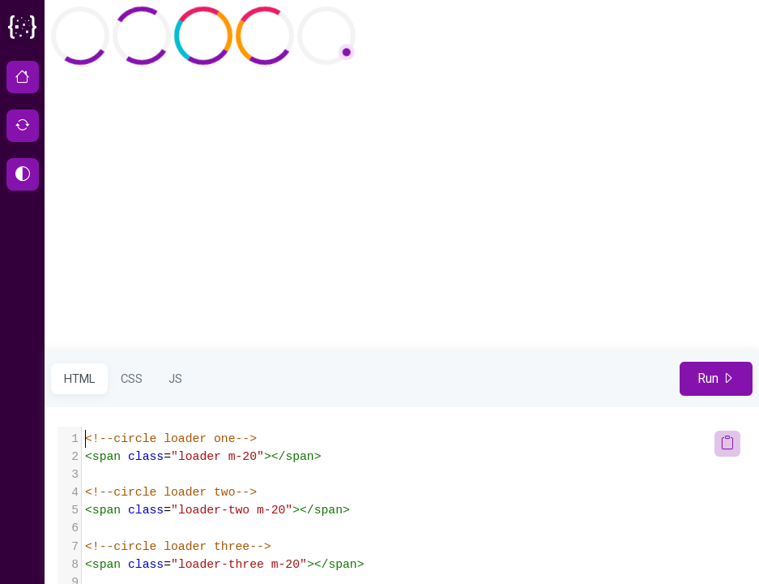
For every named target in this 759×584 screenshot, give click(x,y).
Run (716, 378)
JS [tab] (175, 378)
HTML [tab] (79, 378)
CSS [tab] (132, 378)
